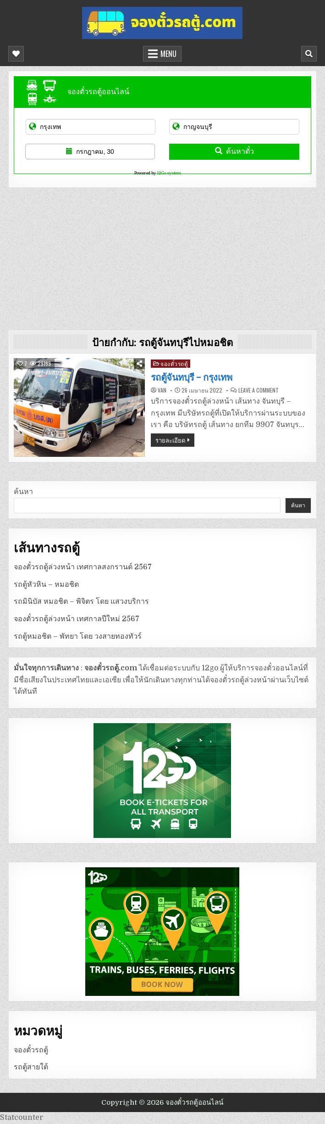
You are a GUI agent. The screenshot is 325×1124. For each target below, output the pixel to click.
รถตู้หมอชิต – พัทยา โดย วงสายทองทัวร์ (78, 636)
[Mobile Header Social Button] (16, 54)
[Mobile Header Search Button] (309, 54)
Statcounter (21, 1117)
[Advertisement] (162, 256)
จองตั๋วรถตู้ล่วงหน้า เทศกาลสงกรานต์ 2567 (83, 567)
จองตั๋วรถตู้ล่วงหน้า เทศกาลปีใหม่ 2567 (76, 619)
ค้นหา (23, 492)
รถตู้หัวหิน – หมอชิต (46, 584)
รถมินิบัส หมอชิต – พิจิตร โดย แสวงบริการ (81, 601)
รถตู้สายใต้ (31, 1067)
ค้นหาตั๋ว (234, 151)
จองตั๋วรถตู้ (174, 363)
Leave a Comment (258, 390)
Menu (168, 53)
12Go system (169, 173)
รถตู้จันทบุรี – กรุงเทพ (191, 377)
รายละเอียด (170, 439)
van (162, 390)
